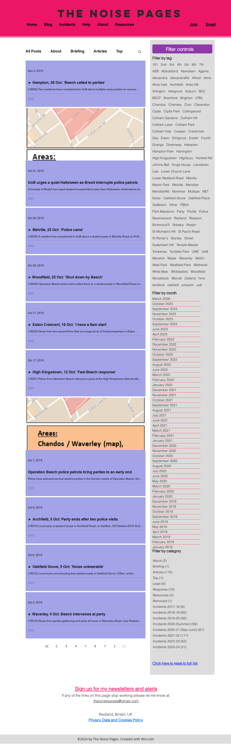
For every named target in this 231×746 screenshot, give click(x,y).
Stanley (176, 238)
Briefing (77, 51)
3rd (171, 65)
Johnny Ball (160, 165)
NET (205, 191)
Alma (207, 78)
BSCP (156, 98)
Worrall (177, 278)
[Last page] (124, 646)
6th (194, 65)
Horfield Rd (204, 158)
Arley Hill (192, 85)
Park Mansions (163, 212)
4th (179, 65)
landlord (158, 285)
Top (119, 51)
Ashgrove (175, 91)
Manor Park (160, 185)
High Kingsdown (164, 158)
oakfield (173, 285)
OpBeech (159, 205)
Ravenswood (161, 218)
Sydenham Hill (163, 245)
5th (186, 65)
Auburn (190, 91)
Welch (199, 258)
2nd (163, 65)
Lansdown (201, 165)
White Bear (160, 272)
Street (188, 238)
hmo (201, 278)
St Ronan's (160, 238)
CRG (198, 98)
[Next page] (114, 646)
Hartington (184, 151)
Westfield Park (180, 265)
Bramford (171, 98)
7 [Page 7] (105, 646)
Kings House (181, 165)
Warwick (158, 258)
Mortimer (178, 191)
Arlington (159, 91)
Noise (156, 198)
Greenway (173, 145)
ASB (155, 71)
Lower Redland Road (168, 178)
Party (180, 212)
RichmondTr (161, 225)
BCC (202, 91)
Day (155, 138)
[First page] (47, 646)
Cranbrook (196, 131)
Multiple (194, 191)
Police (203, 212)
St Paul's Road (189, 232)
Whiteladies (179, 272)
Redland (180, 218)
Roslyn (191, 225)
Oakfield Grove (174, 198)
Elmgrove (179, 138)
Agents (203, 71)
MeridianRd (160, 191)
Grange (158, 145)
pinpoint (188, 285)
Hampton (191, 145)
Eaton (165, 138)
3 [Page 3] (66, 646)
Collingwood (192, 111)
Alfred (196, 78)
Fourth (206, 138)
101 (155, 65)
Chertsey (175, 105)
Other (173, 205)
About (55, 51)
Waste (171, 258)
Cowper (180, 131)
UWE (195, 252)
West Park (159, 265)
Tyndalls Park (179, 252)
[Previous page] (56, 646)
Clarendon (202, 105)
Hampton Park (163, 151)
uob (199, 285)
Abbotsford (169, 71)
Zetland (190, 278)
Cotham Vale (161, 131)
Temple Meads (187, 245)
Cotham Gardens (165, 118)
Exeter (193, 138)
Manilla (191, 178)
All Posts (33, 51)
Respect (195, 218)
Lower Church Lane (175, 171)
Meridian (192, 185)
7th (201, 65)
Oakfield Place (199, 198)
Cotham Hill (189, 118)
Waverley (185, 258)
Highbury (186, 158)
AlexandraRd (179, 78)
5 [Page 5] (85, 646)
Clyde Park (172, 111)
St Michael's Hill (163, 232)
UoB (205, 252)
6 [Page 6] (95, 646)
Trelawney (159, 252)
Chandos (159, 105)
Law (155, 171)
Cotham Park (185, 125)
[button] (67, 24)
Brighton (186, 98)
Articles (100, 51)
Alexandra (159, 78)
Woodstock (160, 278)
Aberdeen (188, 71)
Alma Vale (159, 85)
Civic (188, 105)
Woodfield (198, 272)
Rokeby (178, 225)
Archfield (176, 85)
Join (194, 24)
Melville (177, 185)
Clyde (156, 111)
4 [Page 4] (76, 646)
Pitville (191, 212)
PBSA (184, 205)
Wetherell (200, 265)
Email (211, 24)
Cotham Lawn (162, 125)
